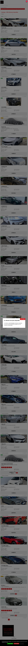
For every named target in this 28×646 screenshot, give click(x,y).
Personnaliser (21, 643)
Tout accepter (10, 643)
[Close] (26, 1)
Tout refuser (16, 643)
